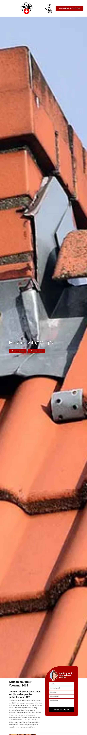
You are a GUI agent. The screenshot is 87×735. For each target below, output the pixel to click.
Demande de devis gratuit (69, 8)
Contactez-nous (37, 351)
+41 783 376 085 (48, 9)
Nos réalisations (18, 351)
